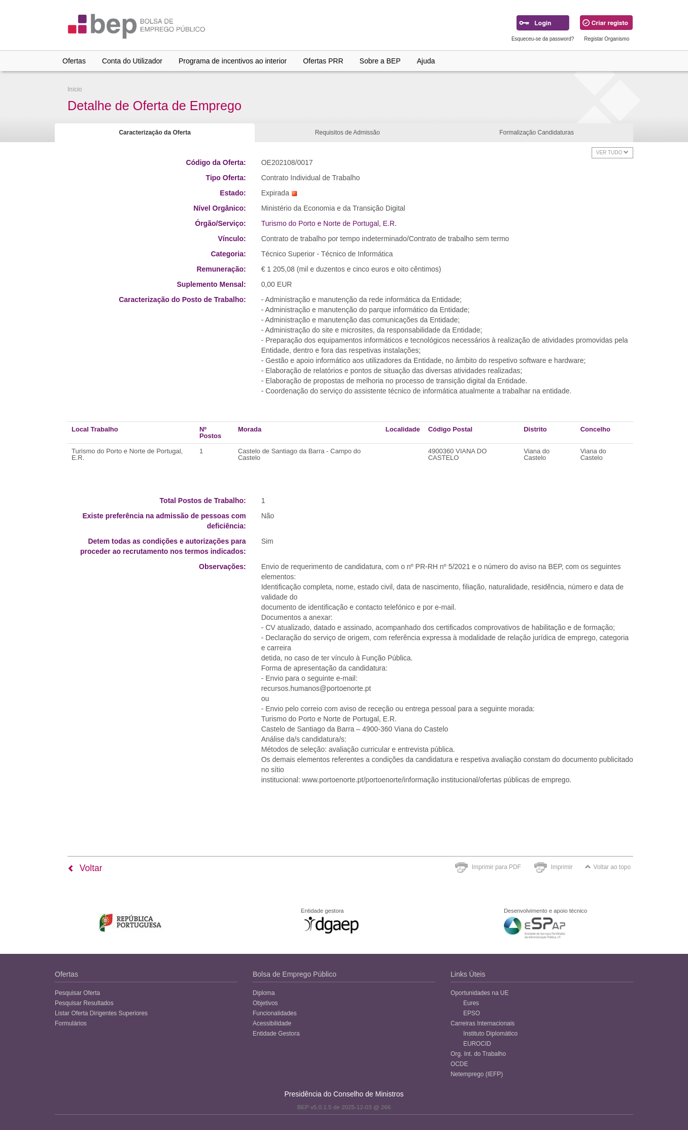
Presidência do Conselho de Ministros (343, 1094)
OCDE (459, 1064)
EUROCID (477, 1043)
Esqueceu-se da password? (542, 39)
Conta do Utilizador (132, 61)
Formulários (71, 1023)
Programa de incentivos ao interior (233, 61)
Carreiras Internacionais (482, 1023)
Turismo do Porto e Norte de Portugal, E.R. (329, 223)
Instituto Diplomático (490, 1033)
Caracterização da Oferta (154, 132)
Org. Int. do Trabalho (478, 1053)
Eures (471, 1003)
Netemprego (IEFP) (477, 1074)
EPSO (471, 1013)
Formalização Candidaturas (536, 132)
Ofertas (74, 61)
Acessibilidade (272, 1023)
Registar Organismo (606, 39)
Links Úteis (468, 974)
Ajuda (426, 61)
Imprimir (562, 867)
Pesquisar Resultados (84, 1003)
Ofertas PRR (323, 61)
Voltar (84, 868)
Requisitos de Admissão (347, 132)
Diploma (264, 992)
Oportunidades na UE (479, 992)
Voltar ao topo (608, 867)
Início (74, 89)
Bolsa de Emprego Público (294, 974)
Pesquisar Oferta (77, 992)
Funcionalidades (275, 1013)
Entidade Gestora (276, 1033)
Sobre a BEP (380, 61)
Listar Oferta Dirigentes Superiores (101, 1013)
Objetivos (265, 1003)
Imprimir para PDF (496, 867)
